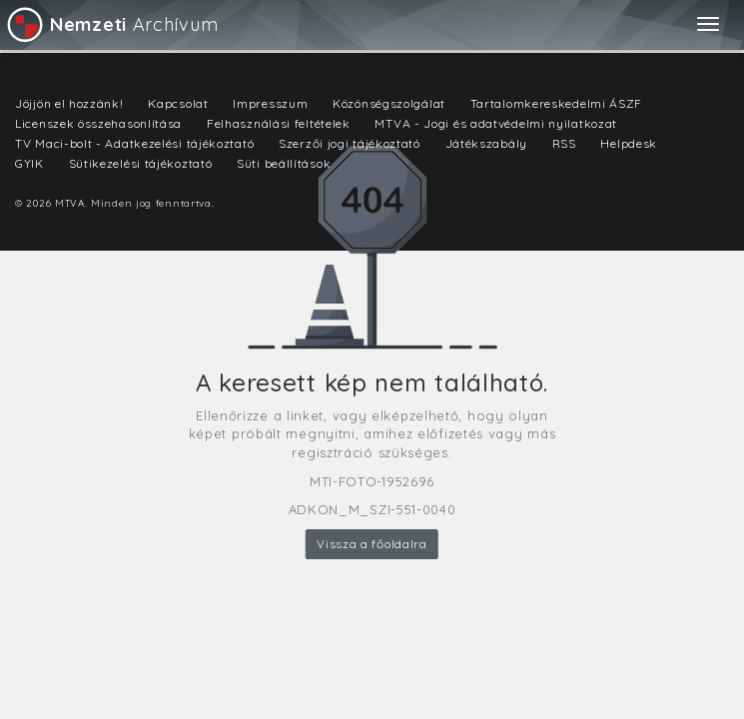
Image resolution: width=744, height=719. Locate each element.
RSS (564, 143)
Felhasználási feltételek (279, 123)
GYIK (29, 163)
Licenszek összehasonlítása (98, 123)
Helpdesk (628, 143)
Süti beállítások (284, 163)
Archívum (111, 24)
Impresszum (270, 103)
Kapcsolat (178, 103)
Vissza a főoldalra (372, 543)
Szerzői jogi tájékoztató (349, 143)
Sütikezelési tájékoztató (141, 163)
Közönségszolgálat (389, 103)
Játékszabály (486, 143)
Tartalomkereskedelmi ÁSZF (556, 103)
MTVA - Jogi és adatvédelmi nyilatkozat (495, 123)
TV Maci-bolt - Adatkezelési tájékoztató (134, 143)
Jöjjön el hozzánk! (69, 103)
